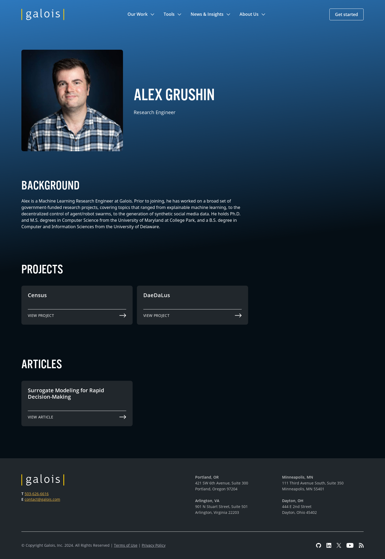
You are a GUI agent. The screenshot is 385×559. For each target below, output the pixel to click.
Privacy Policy (153, 545)
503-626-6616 (37, 493)
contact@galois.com (42, 499)
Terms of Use (125, 545)
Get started (346, 14)
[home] (42, 14)
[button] (141, 14)
